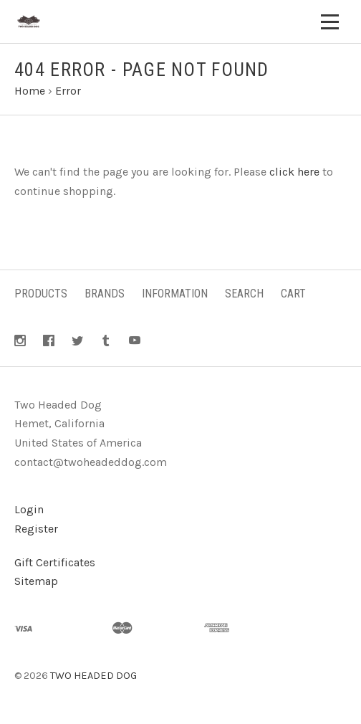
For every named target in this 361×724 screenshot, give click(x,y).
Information (175, 293)
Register (36, 528)
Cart (293, 293)
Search (244, 293)
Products (40, 293)
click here (294, 171)
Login (29, 509)
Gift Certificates (54, 562)
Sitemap (36, 581)
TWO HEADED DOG (93, 676)
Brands (105, 293)
